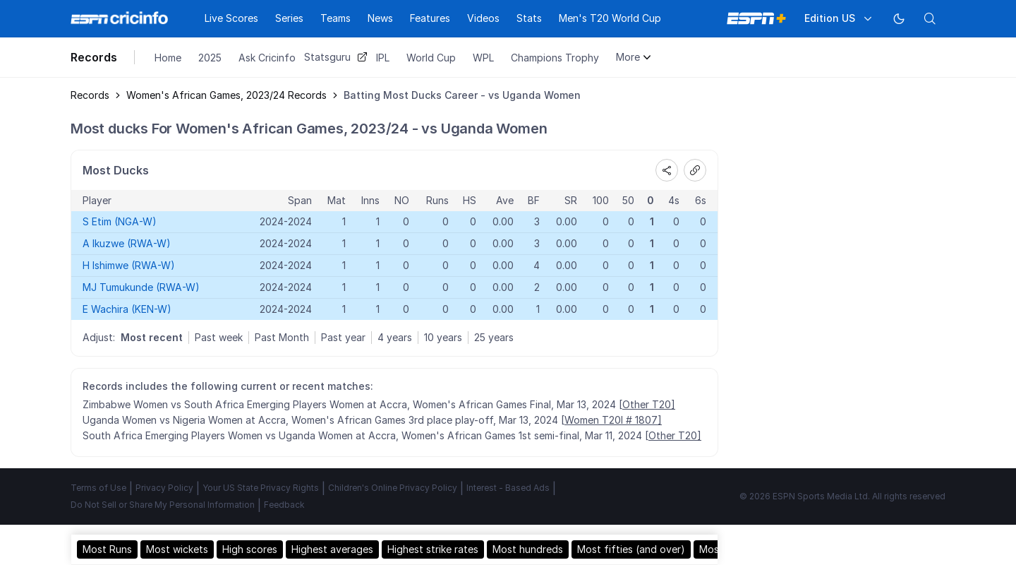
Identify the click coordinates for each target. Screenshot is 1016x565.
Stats (529, 18)
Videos (483, 18)
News (380, 18)
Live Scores (231, 18)
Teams (335, 18)
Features (430, 18)
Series (289, 18)
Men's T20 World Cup (610, 18)
